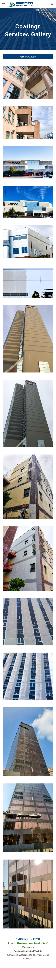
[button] (3, 4)
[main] (28, 29)
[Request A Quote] (28, 56)
